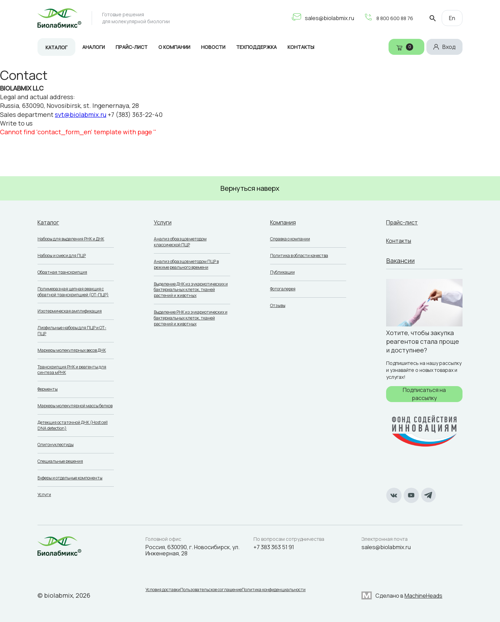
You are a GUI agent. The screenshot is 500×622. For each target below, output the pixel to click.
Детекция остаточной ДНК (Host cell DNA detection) (73, 425)
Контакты (301, 47)
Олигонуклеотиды (56, 445)
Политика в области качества (299, 255)
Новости (213, 47)
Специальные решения (60, 461)
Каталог (56, 47)
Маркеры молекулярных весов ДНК (72, 350)
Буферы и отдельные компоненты (70, 478)
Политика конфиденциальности (284, 591)
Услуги (44, 494)
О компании (174, 47)
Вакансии (400, 260)
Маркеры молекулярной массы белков (75, 406)
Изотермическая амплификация (70, 311)
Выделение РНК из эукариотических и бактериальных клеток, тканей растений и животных (190, 318)
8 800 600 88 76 (386, 18)
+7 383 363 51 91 (273, 547)
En (452, 18)
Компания (284, 222)
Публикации (282, 272)
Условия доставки (162, 591)
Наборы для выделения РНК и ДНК (71, 239)
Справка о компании (290, 239)
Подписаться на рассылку (424, 393)
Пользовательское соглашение (216, 591)
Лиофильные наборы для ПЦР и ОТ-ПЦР (72, 330)
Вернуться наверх (250, 188)
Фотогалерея (282, 289)
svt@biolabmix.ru (80, 114)
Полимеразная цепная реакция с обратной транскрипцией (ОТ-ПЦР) (73, 292)
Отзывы (277, 305)
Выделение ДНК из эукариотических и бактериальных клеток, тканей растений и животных (191, 290)
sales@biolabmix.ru (320, 18)
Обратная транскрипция (62, 272)
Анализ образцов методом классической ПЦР (180, 242)
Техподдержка (256, 47)
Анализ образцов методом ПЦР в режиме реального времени (186, 264)
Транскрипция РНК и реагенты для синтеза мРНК (72, 370)
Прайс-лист (132, 47)
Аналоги (93, 47)
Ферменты (48, 389)
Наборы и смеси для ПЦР (62, 255)
